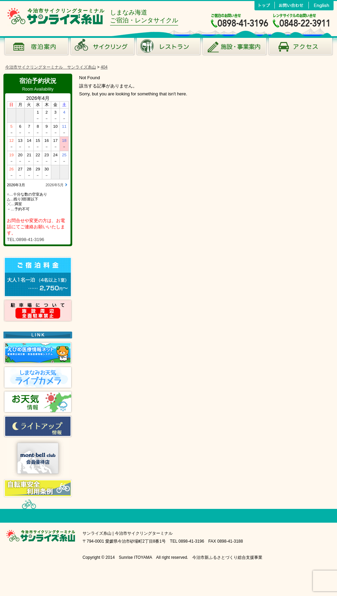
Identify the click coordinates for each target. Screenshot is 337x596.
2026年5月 (54, 185)
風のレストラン (168, 48)
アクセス (301, 48)
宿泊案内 (36, 48)
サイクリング (102, 48)
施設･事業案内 (235, 48)
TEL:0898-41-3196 (25, 239)
